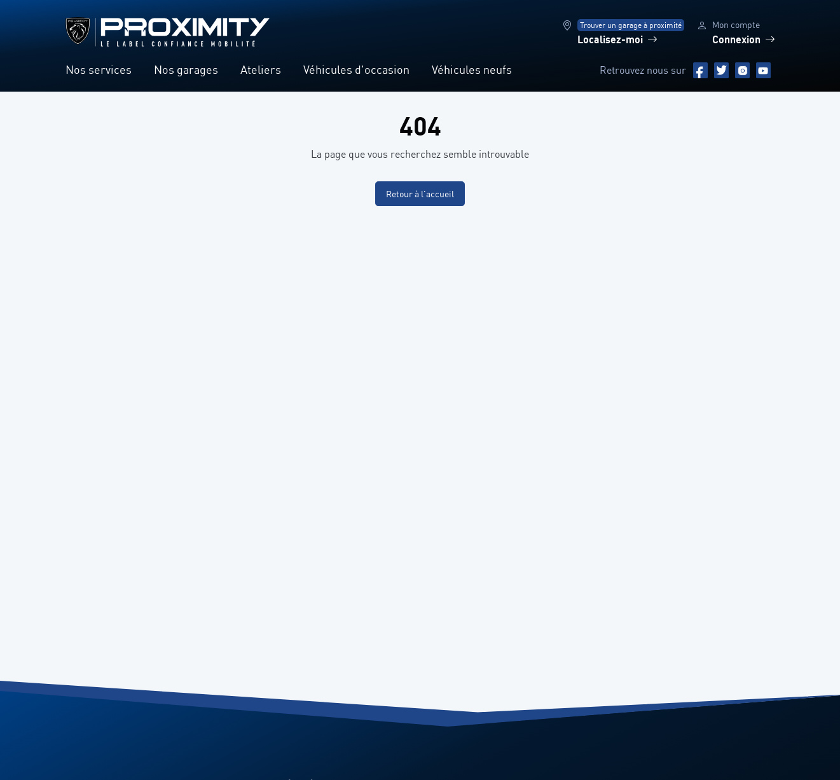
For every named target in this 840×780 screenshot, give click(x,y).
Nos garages (186, 69)
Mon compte (736, 24)
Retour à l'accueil (420, 193)
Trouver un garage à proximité (631, 25)
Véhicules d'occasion (356, 69)
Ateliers (260, 69)
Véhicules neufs (472, 69)
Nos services (98, 69)
